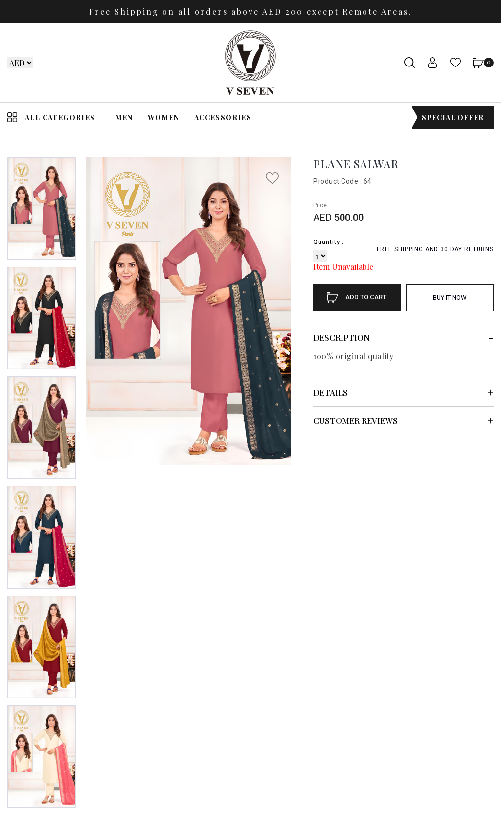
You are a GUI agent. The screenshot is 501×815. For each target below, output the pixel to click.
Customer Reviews (355, 420)
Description (341, 337)
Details (330, 392)
